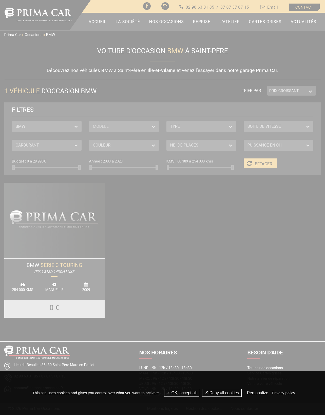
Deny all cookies (222, 393)
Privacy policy (283, 393)
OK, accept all (182, 393)
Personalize (257, 393)
